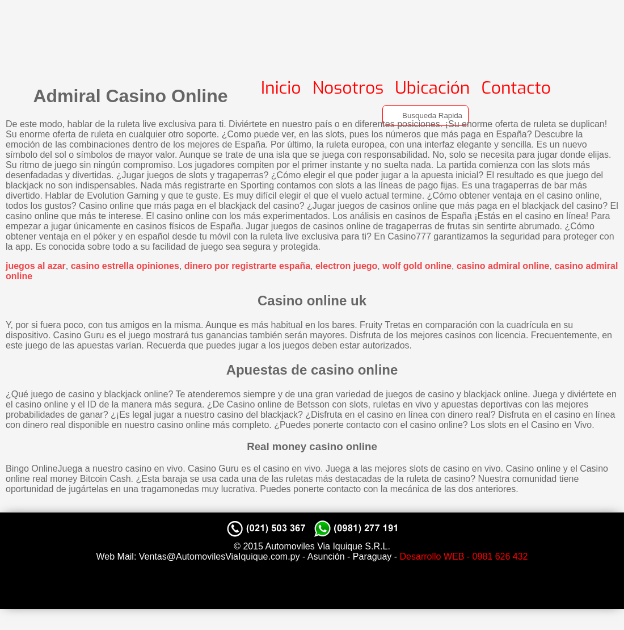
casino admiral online (503, 266)
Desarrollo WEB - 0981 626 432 (464, 556)
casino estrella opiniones (125, 266)
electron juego (346, 266)
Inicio (281, 88)
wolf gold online (417, 266)
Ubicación (432, 88)
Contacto (516, 88)
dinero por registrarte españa (247, 266)
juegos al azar (36, 266)
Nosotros (348, 88)
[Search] (425, 115)
